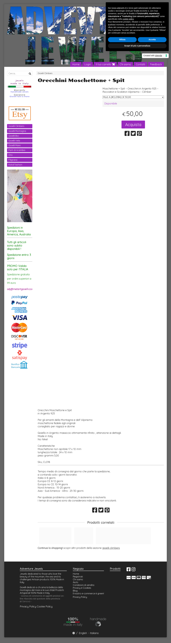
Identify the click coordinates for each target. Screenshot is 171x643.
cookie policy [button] (128, 19)
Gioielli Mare (14, 145)
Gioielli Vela (14, 140)
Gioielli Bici (13, 135)
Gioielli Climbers (45, 73)
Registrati (78, 576)
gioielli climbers (111, 548)
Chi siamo (125, 64)
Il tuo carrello (105, 64)
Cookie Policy (44, 606)
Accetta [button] (152, 39)
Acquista (133, 124)
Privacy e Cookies (82, 587)
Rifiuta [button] (122, 39)
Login (87, 64)
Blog (75, 590)
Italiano (94, 633)
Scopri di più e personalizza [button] (137, 46)
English (83, 633)
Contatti (140, 64)
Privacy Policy (28, 606)
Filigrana (12, 159)
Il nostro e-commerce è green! (88, 593)
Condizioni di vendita (83, 585)
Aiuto (75, 582)
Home (75, 64)
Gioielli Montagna (17, 131)
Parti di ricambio (16, 150)
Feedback (156, 64)
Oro (10, 155)
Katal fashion (15, 164)
